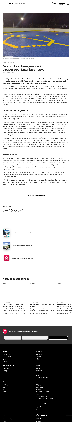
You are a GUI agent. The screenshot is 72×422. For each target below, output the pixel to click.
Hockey (59, 283)
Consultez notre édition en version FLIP (22, 233)
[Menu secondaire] (68, 4)
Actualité (32, 283)
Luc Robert (8, 73)
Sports (20, 210)
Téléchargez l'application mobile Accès (22, 258)
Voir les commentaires (36, 196)
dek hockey (6, 210)
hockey (13, 210)
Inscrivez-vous (58, 338)
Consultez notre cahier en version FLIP (22, 246)
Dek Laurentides (8, 147)
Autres (4, 283)
